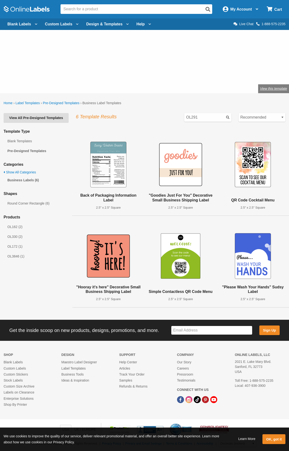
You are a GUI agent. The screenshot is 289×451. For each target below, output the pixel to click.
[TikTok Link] (198, 399)
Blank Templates (19, 141)
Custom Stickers (16, 374)
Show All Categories (20, 172)
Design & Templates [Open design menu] (107, 24)
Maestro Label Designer (79, 362)
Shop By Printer (15, 404)
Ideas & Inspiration (75, 380)
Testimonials (186, 380)
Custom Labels (15, 368)
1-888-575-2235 (270, 24)
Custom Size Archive (19, 386)
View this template (273, 89)
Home (8, 103)
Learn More (247, 439)
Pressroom (185, 374)
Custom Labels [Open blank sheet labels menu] (62, 24)
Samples (125, 380)
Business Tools (72, 374)
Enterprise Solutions (18, 398)
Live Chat (243, 24)
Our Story (184, 362)
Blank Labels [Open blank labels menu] (22, 24)
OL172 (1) (14, 246)
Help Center (128, 362)
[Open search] (208, 9)
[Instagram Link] (189, 399)
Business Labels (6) (23, 180)
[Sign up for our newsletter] (211, 330)
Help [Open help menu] (143, 24)
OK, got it (274, 439)
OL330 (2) (14, 237)
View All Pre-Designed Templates (36, 118)
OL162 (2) (14, 227)
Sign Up (269, 330)
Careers (183, 368)
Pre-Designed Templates (61, 103)
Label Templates (28, 103)
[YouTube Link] (213, 399)
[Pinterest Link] (206, 399)
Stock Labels (13, 380)
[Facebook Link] (181, 399)
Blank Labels (13, 362)
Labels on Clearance (19, 392)
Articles (124, 368)
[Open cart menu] (274, 9)
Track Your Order (131, 374)
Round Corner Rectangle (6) (28, 203)
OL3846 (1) (15, 256)
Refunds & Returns (133, 386)
